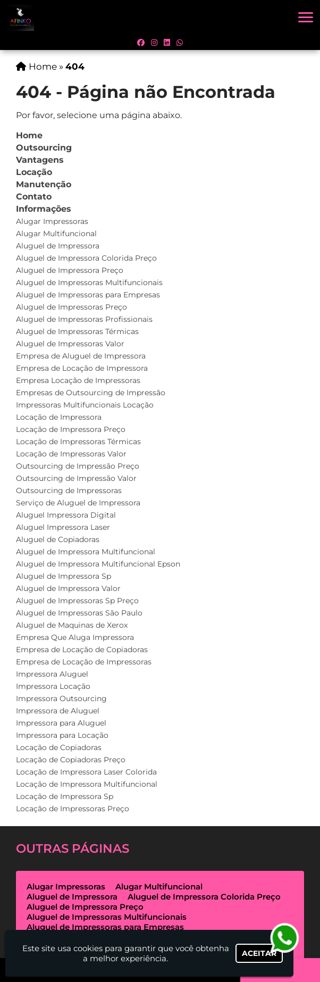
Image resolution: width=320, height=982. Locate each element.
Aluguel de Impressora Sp (63, 576)
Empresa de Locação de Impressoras (83, 662)
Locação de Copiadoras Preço (70, 759)
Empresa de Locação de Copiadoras (82, 649)
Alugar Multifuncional (56, 233)
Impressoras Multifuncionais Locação (85, 405)
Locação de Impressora (59, 417)
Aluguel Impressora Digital (66, 515)
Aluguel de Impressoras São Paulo (79, 613)
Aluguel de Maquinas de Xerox (72, 625)
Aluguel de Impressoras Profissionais (84, 319)
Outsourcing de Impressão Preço (77, 466)
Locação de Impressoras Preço (72, 808)
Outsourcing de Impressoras (69, 490)
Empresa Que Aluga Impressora (75, 637)
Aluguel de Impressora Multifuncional (85, 551)
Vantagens (40, 160)
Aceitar (259, 953)
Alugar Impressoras (52, 221)
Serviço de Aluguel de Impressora (78, 502)
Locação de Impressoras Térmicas (78, 441)
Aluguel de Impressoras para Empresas (88, 294)
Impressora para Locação (62, 735)
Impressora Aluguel (52, 674)
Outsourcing (44, 148)
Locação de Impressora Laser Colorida (86, 772)
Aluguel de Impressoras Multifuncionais (89, 282)
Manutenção (43, 184)
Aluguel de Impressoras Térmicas (77, 331)
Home (29, 135)
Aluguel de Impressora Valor (68, 588)
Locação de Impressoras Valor (71, 454)
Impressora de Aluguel (57, 710)
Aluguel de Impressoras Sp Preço (77, 600)
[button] (305, 17)
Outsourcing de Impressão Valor (76, 478)
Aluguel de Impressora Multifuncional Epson (98, 564)
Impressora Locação (53, 686)
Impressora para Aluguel (61, 723)
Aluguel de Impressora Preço (69, 270)
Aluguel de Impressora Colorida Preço (86, 258)
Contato (34, 197)
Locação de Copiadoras (59, 747)
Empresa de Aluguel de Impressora (81, 356)
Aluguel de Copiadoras (57, 539)
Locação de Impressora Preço (70, 429)
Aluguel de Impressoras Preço (71, 307)
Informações (43, 209)
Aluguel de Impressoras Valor (70, 343)
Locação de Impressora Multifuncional (86, 784)
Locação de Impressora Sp (64, 796)
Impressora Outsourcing (61, 698)
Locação (34, 172)
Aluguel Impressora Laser (63, 527)
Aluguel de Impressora (57, 246)
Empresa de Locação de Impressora (82, 368)
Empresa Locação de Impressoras (78, 380)
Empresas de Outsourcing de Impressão (90, 392)
